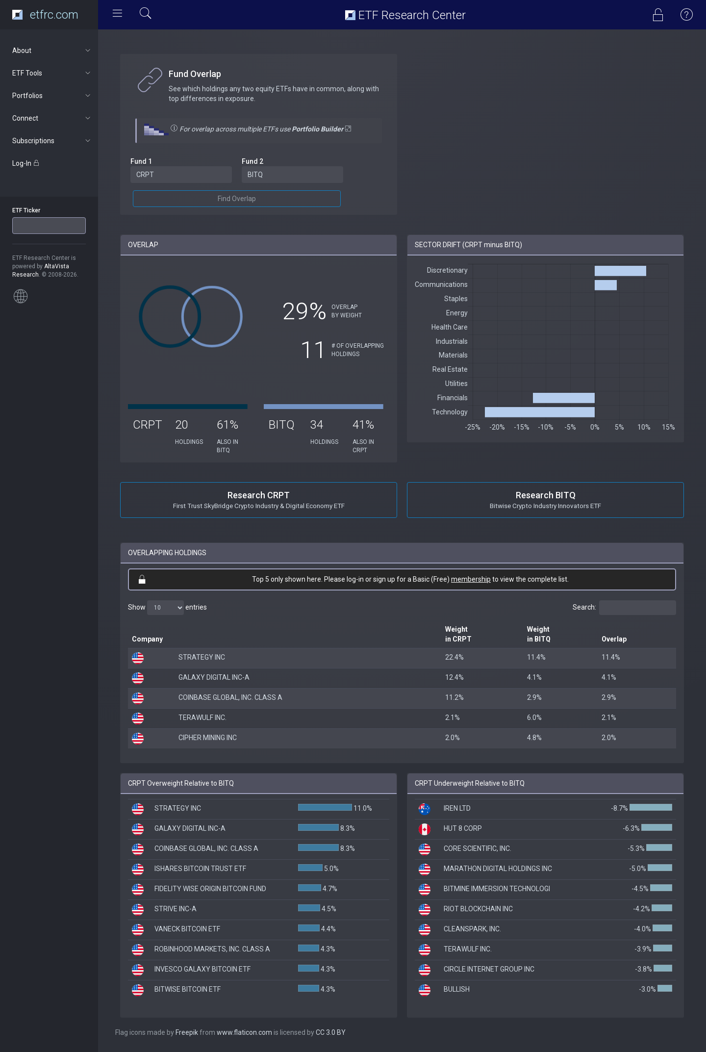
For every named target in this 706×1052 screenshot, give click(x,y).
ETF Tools (52, 73)
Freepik (187, 1032)
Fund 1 (141, 161)
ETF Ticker (26, 210)
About (52, 50)
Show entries (167, 607)
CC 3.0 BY (331, 1032)
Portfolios (52, 96)
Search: (624, 607)
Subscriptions (52, 141)
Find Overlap (237, 199)
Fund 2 (252, 161)
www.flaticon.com (244, 1032)
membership (471, 579)
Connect (52, 118)
